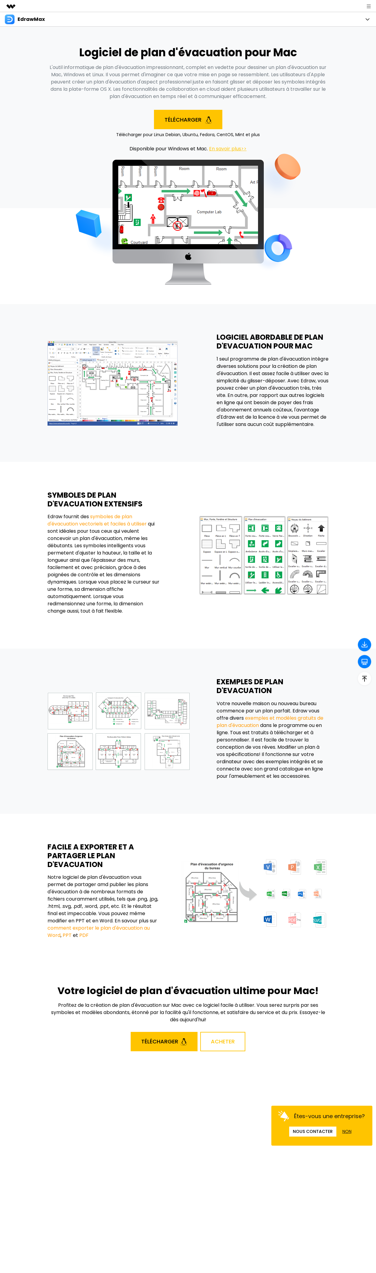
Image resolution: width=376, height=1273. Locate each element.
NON (346, 1131)
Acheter (223, 1041)
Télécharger (188, 120)
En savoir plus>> (228, 148)
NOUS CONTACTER (313, 1131)
